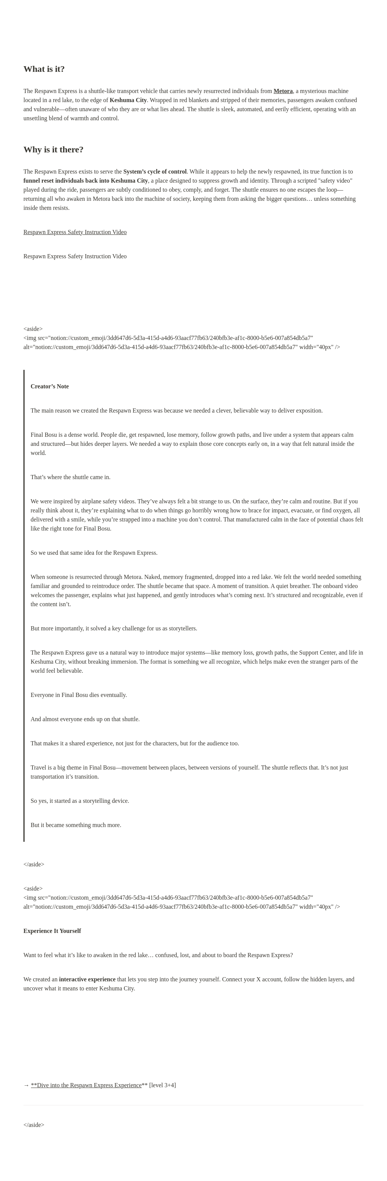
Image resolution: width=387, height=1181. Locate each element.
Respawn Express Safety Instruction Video (75, 232)
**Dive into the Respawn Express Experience (86, 1085)
